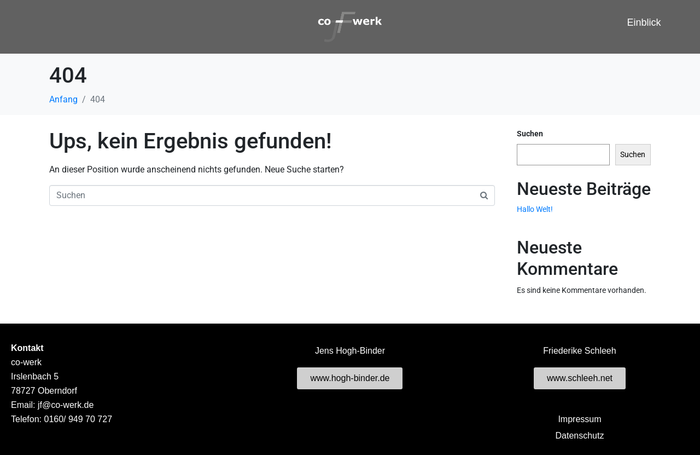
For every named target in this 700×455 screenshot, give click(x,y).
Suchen (530, 133)
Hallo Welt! (535, 209)
